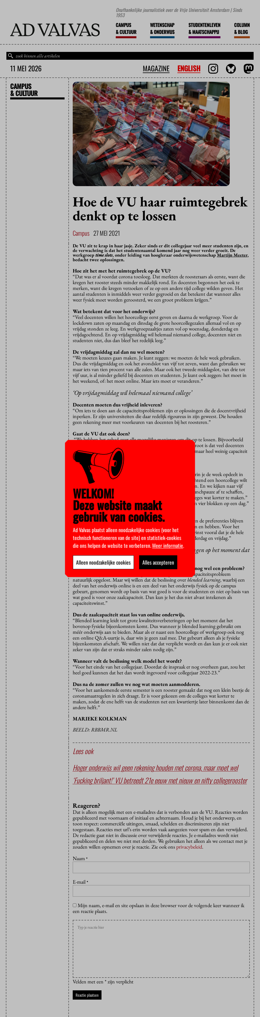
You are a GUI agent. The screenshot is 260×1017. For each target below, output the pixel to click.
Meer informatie (167, 545)
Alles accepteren (158, 562)
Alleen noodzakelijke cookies (103, 562)
